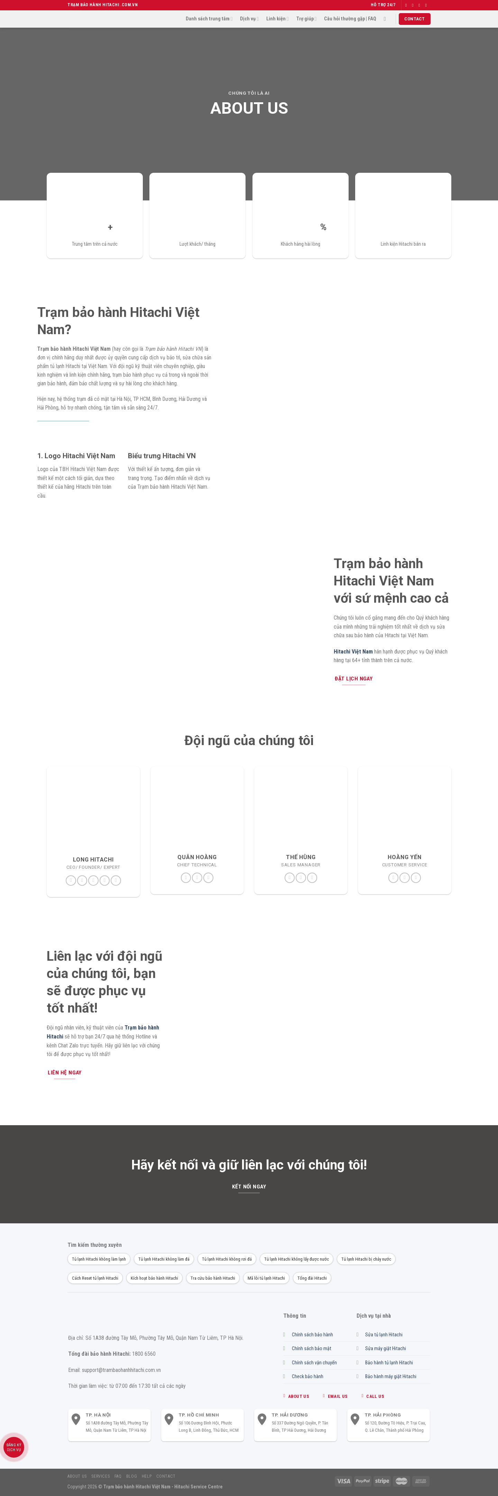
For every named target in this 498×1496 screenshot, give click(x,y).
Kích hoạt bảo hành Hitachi (154, 1278)
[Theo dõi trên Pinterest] (93, 880)
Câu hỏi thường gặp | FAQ (350, 19)
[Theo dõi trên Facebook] (407, 5)
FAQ (118, 1476)
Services (100, 1476)
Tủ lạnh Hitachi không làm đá (164, 1259)
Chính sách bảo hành (312, 1335)
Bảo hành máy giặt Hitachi (390, 1377)
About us (77, 1476)
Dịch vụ (249, 19)
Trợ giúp (306, 19)
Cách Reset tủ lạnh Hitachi (95, 1278)
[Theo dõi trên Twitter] (420, 5)
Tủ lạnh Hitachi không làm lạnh (99, 1259)
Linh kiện (277, 19)
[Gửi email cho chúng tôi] (427, 5)
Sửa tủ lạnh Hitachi (384, 1335)
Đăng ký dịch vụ (14, 1447)
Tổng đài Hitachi (312, 1278)
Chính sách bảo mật (311, 1349)
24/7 (391, 4)
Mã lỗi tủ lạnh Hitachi (266, 1278)
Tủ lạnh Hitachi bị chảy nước (366, 1259)
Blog (131, 1476)
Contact (166, 1476)
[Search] (386, 19)
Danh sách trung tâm (209, 19)
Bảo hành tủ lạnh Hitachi (389, 1363)
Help (146, 1476)
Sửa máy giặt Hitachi (385, 1349)
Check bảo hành (307, 1377)
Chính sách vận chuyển (314, 1363)
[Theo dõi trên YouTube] (116, 880)
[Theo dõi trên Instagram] (414, 5)
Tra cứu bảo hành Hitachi (213, 1278)
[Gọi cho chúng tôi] (208, 878)
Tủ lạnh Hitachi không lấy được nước (296, 1259)
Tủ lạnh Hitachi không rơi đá (227, 1259)
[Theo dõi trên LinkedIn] (105, 880)
